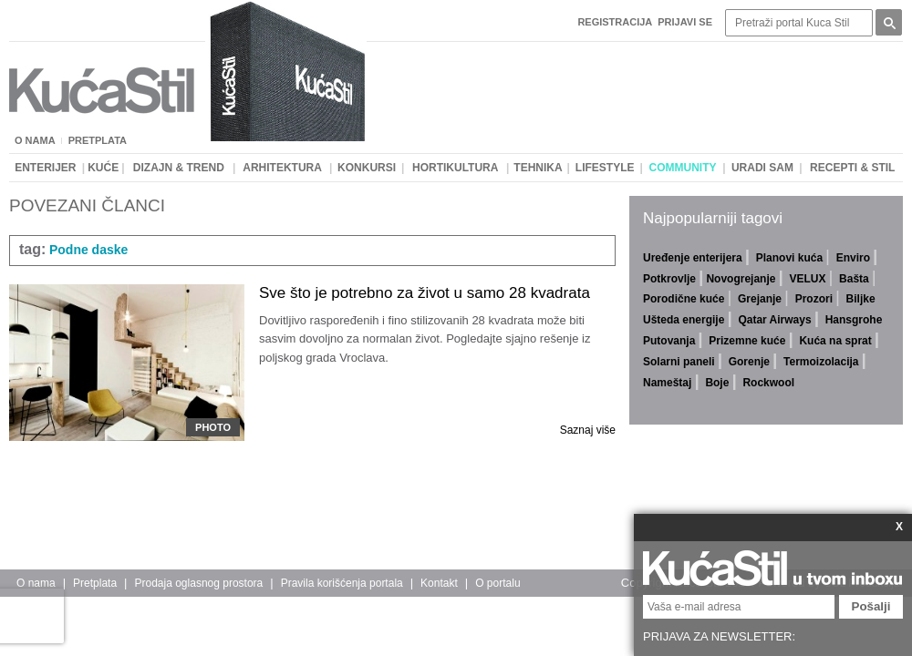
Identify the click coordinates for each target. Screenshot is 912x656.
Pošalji (871, 606)
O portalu (497, 583)
